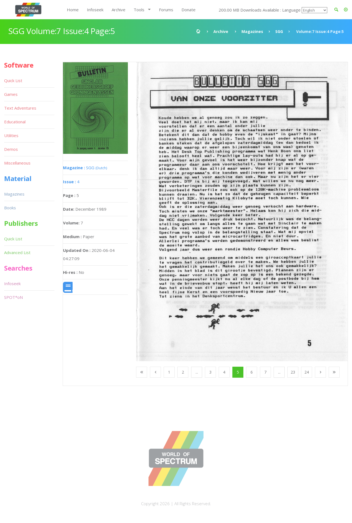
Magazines (252, 31)
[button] (346, 9)
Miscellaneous (17, 163)
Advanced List (17, 252)
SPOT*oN (13, 297)
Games (11, 94)
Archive (118, 9)
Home (73, 9)
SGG (279, 31)
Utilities (11, 135)
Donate (189, 9)
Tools (139, 9)
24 (306, 372)
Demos (11, 149)
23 (293, 372)
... (197, 372)
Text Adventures (20, 108)
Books (10, 207)
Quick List (13, 80)
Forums (166, 9)
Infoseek (95, 9)
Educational (15, 121)
